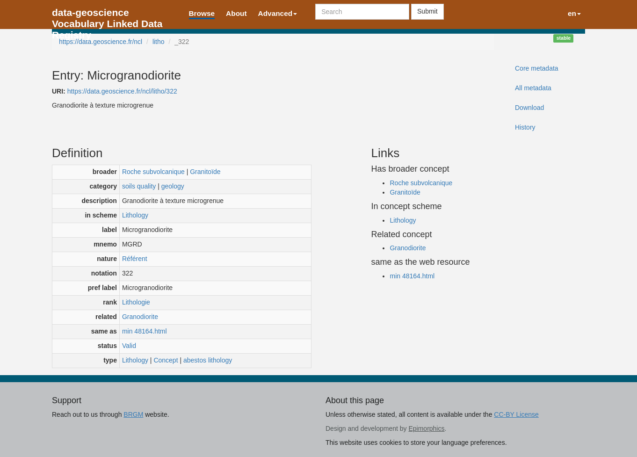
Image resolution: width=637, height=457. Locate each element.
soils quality (139, 186)
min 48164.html (144, 331)
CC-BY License (516, 414)
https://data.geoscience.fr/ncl (100, 41)
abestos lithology (207, 360)
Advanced (277, 13)
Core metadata (536, 68)
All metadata (533, 88)
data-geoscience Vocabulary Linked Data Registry (107, 15)
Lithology (135, 215)
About (236, 13)
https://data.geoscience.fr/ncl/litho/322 (122, 91)
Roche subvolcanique (153, 171)
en (574, 13)
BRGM (133, 414)
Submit (427, 11)
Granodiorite (140, 316)
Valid (129, 345)
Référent (134, 258)
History (525, 127)
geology (172, 186)
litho (158, 41)
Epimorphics (426, 428)
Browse (202, 13)
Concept (165, 360)
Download (529, 107)
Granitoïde (205, 171)
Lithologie (136, 302)
